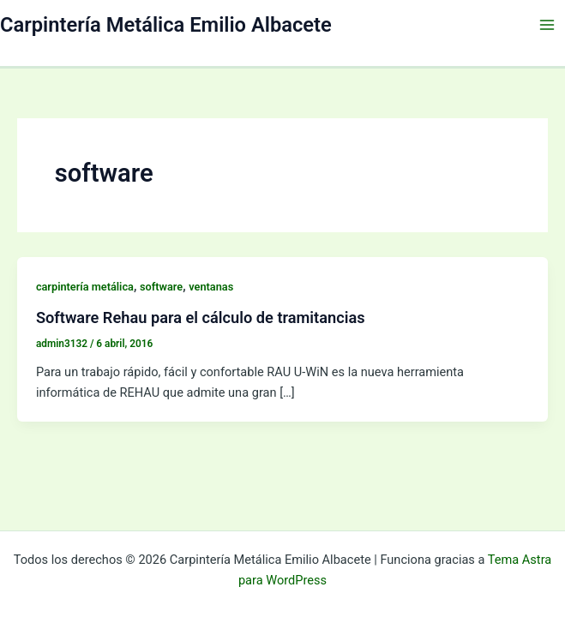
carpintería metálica (85, 286)
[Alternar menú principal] (547, 25)
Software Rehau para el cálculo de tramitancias (200, 317)
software (161, 286)
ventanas (211, 286)
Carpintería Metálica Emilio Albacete (166, 25)
